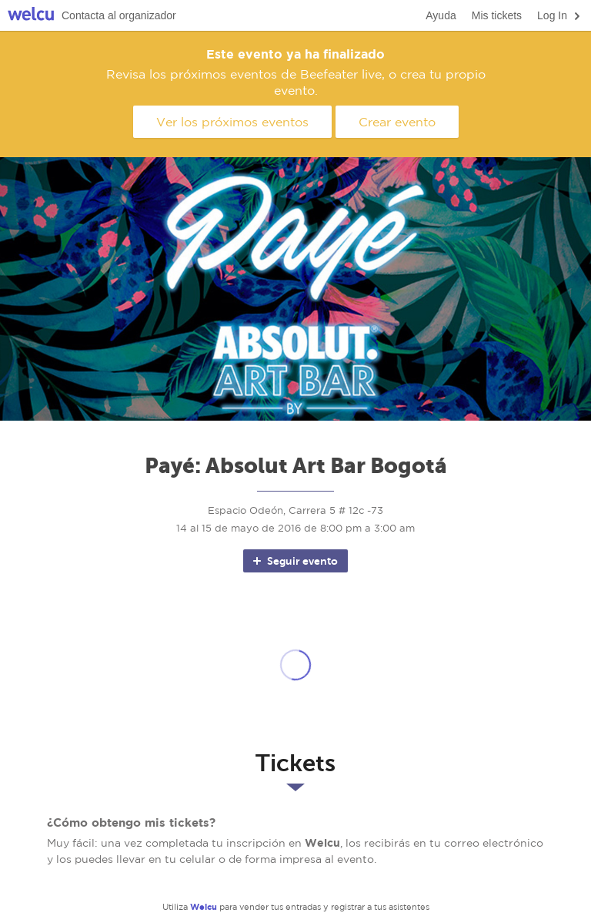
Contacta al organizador (119, 15)
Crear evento (397, 122)
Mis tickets (497, 15)
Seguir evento (294, 561)
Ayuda (441, 15)
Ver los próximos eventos (232, 122)
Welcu (31, 16)
